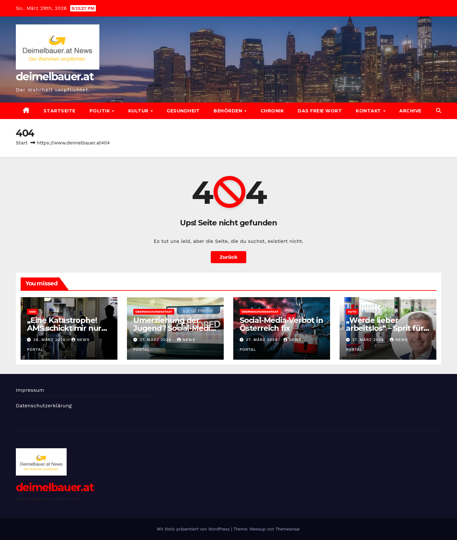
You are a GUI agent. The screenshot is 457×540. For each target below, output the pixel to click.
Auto (352, 311)
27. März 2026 (156, 339)
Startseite (59, 111)
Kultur (139, 111)
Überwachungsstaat (153, 311)
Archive (410, 111)
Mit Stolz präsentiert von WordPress (194, 529)
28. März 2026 (50, 339)
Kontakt (369, 111)
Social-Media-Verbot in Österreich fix (281, 324)
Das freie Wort (320, 111)
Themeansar (287, 529)
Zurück (228, 257)
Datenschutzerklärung (44, 406)
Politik (100, 111)
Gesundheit (183, 111)
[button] (438, 111)
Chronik (272, 111)
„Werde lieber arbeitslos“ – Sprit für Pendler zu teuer (384, 328)
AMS (32, 311)
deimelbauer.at (55, 76)
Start (21, 143)
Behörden (229, 111)
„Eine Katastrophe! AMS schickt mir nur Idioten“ (64, 328)
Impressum (30, 390)
